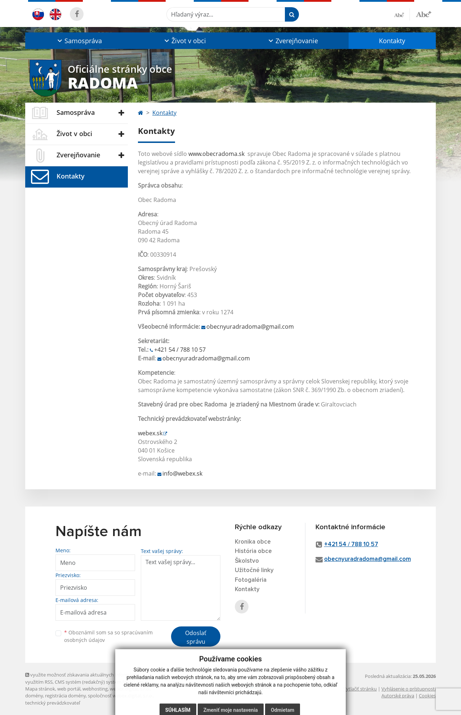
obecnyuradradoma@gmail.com (250, 326)
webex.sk (150, 433)
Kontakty (392, 40)
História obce (253, 551)
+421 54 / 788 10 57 (180, 350)
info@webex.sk (182, 473)
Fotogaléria (251, 580)
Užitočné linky (254, 570)
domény (34, 695)
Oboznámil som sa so (108, 636)
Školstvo (247, 561)
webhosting (95, 688)
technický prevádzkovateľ (52, 703)
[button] (78, 40)
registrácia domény (65, 695)
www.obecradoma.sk (216, 154)
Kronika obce (253, 542)
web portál (68, 688)
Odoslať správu (195, 637)
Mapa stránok (40, 688)
